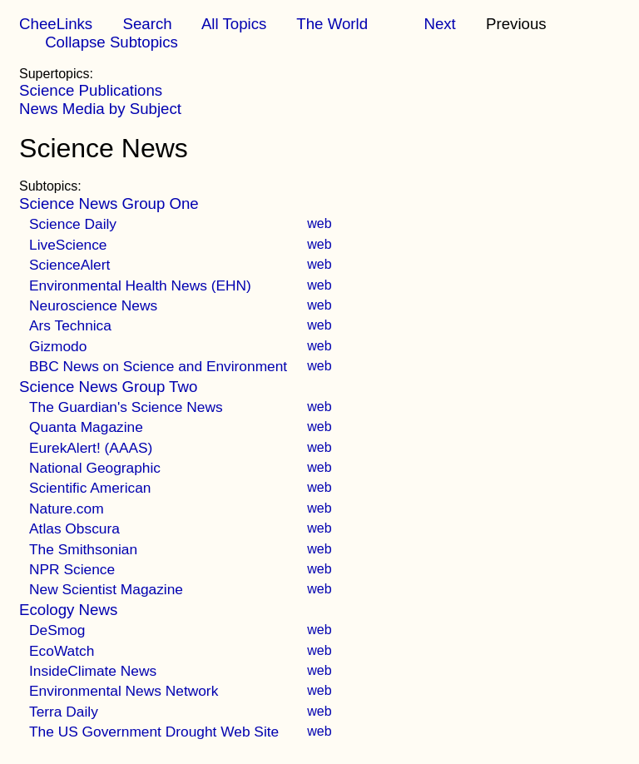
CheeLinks (55, 23)
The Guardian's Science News (126, 407)
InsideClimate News (92, 670)
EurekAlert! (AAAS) (90, 447)
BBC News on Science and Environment (158, 366)
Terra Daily (63, 711)
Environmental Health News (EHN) (140, 285)
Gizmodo (58, 346)
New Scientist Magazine (106, 589)
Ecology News (68, 609)
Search (146, 23)
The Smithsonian (83, 549)
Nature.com (66, 508)
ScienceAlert (69, 264)
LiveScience (67, 244)
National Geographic (95, 467)
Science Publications (90, 90)
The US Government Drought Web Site (154, 731)
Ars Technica (70, 325)
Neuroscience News (93, 305)
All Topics (233, 23)
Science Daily (72, 224)
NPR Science (72, 569)
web (319, 223)
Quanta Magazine (86, 427)
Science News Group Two (108, 386)
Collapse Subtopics (111, 42)
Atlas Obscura (74, 528)
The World (332, 23)
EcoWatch (61, 650)
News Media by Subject (100, 108)
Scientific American (90, 487)
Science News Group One (109, 203)
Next (439, 23)
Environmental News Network (123, 690)
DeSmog (57, 630)
